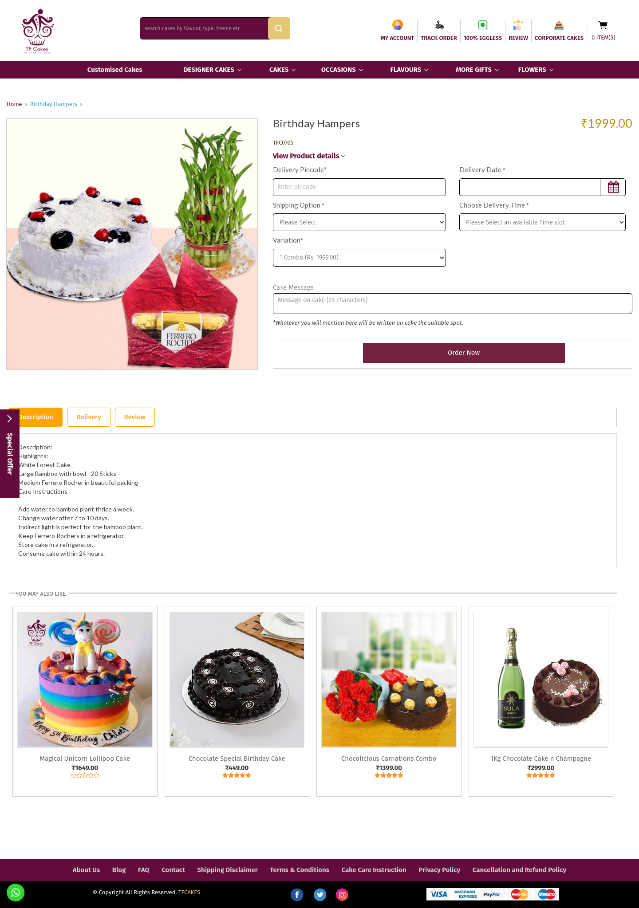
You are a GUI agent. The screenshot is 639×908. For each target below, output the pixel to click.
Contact (173, 870)
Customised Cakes (114, 70)
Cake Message (293, 287)
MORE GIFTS (473, 70)
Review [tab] (135, 417)
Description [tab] (35, 417)
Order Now (453, 353)
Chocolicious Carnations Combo (389, 759)
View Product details (309, 156)
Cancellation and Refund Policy (519, 870)
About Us (86, 870)
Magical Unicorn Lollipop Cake (84, 759)
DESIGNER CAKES (209, 70)
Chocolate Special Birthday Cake (237, 759)
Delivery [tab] (88, 417)
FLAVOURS (405, 70)
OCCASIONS (338, 70)
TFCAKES (189, 892)
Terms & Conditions (299, 870)
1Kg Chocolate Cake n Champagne (540, 759)
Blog (119, 870)
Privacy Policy (439, 870)
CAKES (278, 70)
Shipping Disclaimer (227, 870)
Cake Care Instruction (374, 870)
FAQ (144, 870)
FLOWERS (532, 70)
